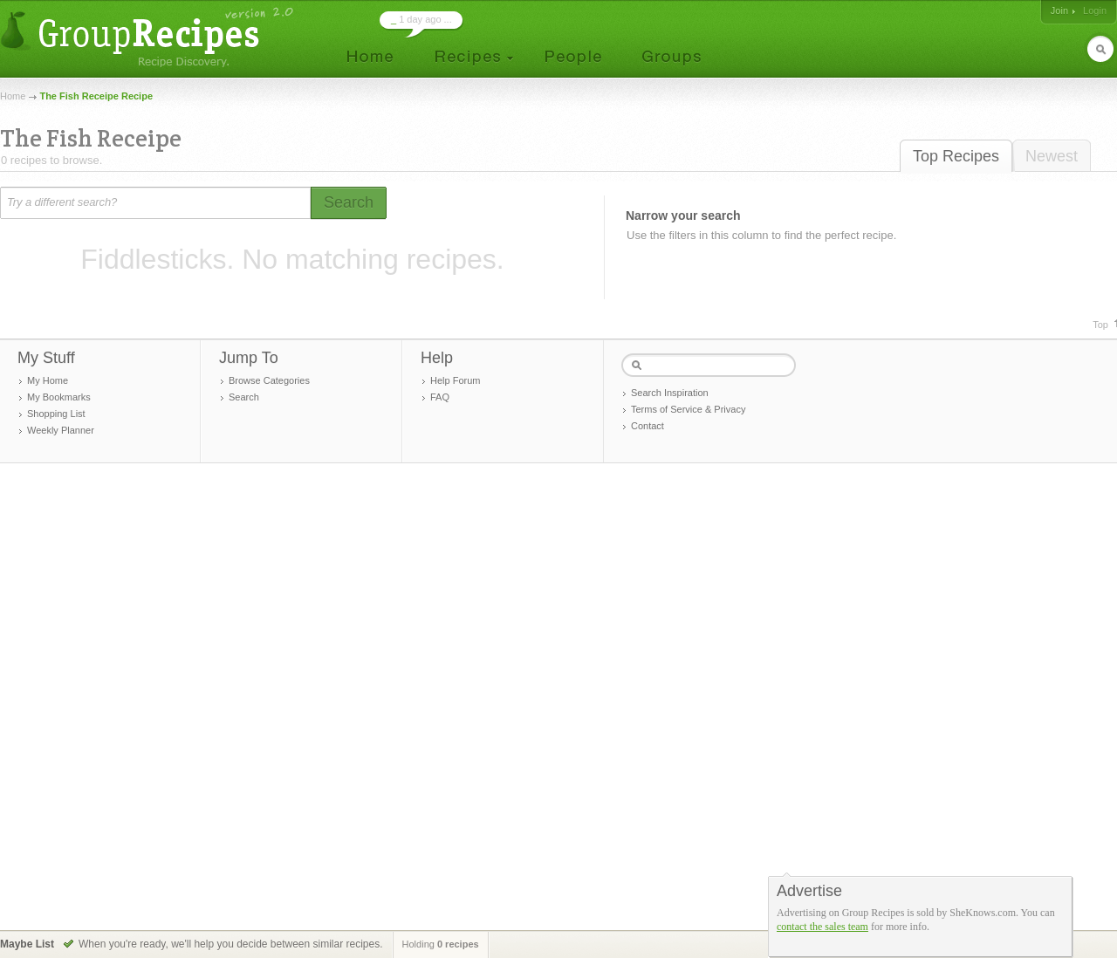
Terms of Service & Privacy (688, 409)
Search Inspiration (670, 392)
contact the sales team (822, 926)
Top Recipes (956, 156)
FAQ (439, 397)
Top (1100, 324)
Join (1059, 10)
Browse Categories (269, 380)
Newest (1051, 156)
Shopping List (56, 413)
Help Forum (455, 380)
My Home (47, 380)
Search (244, 397)
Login (1095, 10)
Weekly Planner (60, 430)
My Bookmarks (59, 397)
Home (12, 96)
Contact (647, 426)
